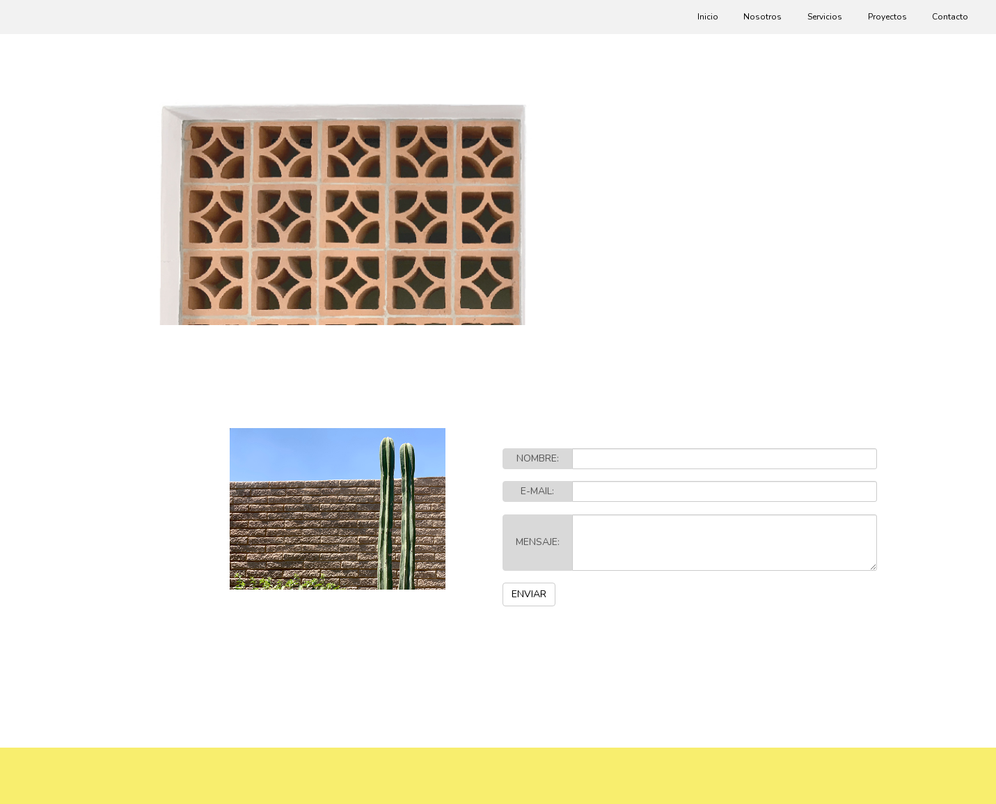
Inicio (707, 16)
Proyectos (887, 16)
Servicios (824, 16)
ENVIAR (529, 594)
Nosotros (762, 16)
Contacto (950, 16)
